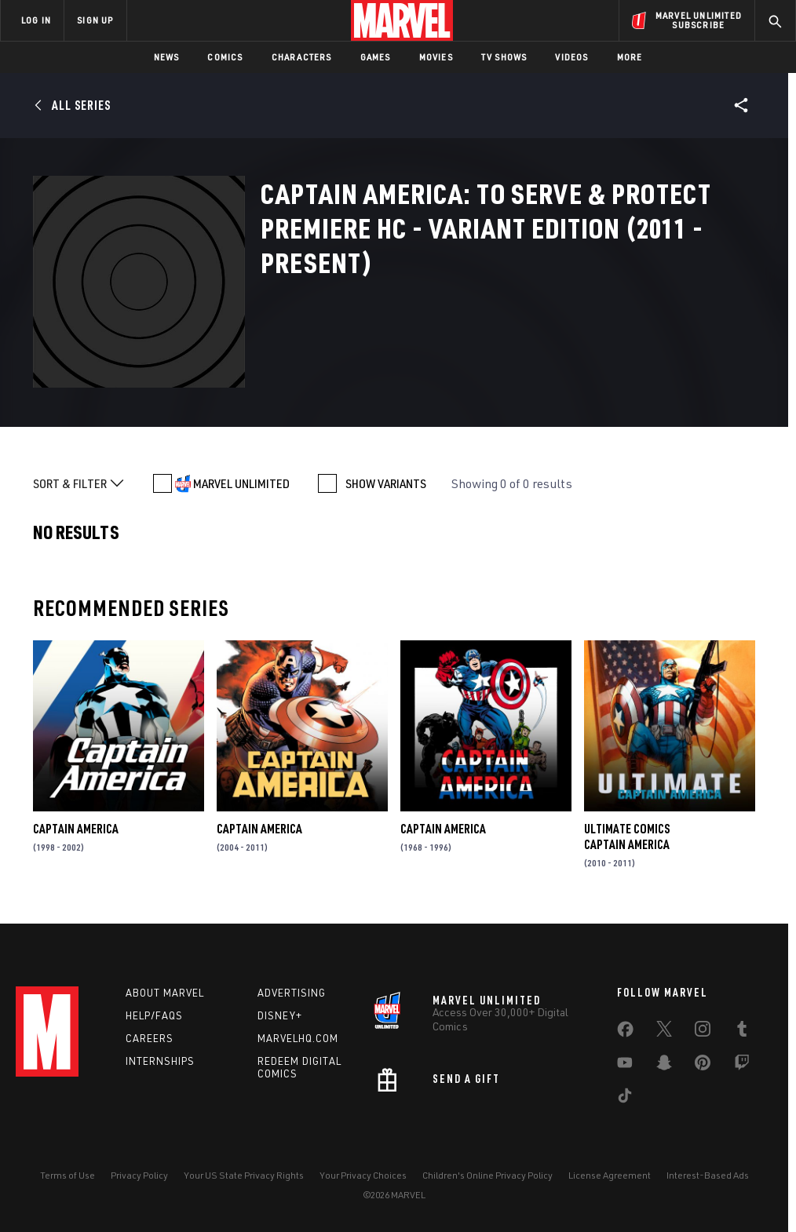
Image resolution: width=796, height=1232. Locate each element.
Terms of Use (67, 1175)
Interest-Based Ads (707, 1175)
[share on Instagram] (702, 1032)
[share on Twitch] (742, 1065)
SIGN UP (95, 20)
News (167, 57)
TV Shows (504, 57)
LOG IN (36, 20)
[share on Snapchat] (664, 1065)
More (630, 57)
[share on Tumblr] (742, 1032)
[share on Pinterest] (702, 1065)
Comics (225, 57)
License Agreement (609, 1175)
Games (375, 57)
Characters (302, 57)
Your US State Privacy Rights (244, 1175)
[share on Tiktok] (625, 1098)
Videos (571, 57)
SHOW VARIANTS (385, 483)
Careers (149, 1038)
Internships (160, 1061)
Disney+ (279, 1015)
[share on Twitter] (664, 1032)
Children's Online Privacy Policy (487, 1175)
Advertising (291, 992)
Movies (436, 57)
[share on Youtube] (625, 1065)
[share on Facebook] (625, 1033)
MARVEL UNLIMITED (241, 483)
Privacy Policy (139, 1175)
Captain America (76, 829)
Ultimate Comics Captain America (627, 836)
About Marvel (165, 992)
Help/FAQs (154, 1015)
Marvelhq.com (297, 1038)
